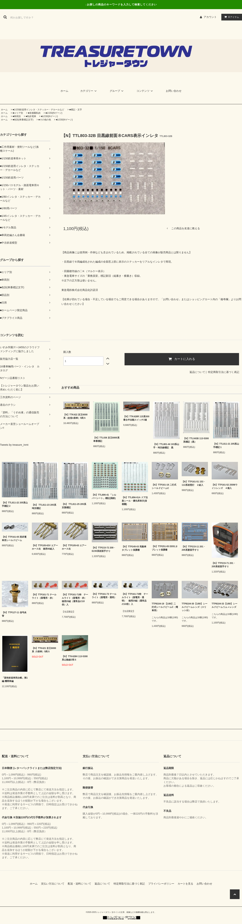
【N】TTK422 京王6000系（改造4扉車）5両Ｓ (75, 416)
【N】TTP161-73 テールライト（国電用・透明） (104, 596)
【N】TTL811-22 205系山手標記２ (15, 504)
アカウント (210, 16)
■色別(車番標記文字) (23, 119)
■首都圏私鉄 (34, 113)
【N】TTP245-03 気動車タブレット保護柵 (134, 548)
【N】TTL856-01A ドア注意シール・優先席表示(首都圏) (135, 500)
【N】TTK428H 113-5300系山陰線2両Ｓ (75, 658)
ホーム (64, 90)
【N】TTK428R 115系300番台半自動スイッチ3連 (136, 418)
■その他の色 (44, 119)
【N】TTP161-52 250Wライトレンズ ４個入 (225, 486)
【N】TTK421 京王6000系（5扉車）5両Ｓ (44, 650)
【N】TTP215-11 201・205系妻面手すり (194, 548)
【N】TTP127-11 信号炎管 (14, 614)
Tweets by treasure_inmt (14, 444)
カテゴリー (89, 90)
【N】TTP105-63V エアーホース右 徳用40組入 (45, 547)
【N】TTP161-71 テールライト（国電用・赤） (44, 596)
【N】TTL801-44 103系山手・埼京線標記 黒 (166, 446)
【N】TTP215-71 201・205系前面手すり (223, 565)
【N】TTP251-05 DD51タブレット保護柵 (165, 548)
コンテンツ (145, 90)
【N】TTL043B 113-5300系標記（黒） (196, 440)
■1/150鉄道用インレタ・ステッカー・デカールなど (38, 109)
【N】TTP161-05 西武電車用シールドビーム (14, 539)
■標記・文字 (75, 109)
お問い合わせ (174, 90)
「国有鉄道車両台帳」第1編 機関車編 (15, 679)
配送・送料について (81, 883)
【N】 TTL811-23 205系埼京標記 (44, 507)
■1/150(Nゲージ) (54, 113)
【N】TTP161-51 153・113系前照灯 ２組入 (194, 483)
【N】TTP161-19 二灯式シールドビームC (164, 486)
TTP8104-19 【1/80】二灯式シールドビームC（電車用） (165, 607)
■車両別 (17, 116)
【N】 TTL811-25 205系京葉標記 (74, 506)
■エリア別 (18, 113)
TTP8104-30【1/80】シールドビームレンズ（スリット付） (194, 607)
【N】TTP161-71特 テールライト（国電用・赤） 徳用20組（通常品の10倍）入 (75, 599)
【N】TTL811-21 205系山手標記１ (226, 446)
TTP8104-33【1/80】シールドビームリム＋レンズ (224, 605)
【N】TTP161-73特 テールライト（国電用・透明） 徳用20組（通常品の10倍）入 (135, 599)
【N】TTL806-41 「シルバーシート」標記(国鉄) (104, 496)
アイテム (231, 16)
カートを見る (187, 883)
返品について (197, 372)
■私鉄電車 (31, 116)
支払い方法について (54, 883)
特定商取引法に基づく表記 (223, 372)
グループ (117, 90)
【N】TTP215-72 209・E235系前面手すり (104, 549)
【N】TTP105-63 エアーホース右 (74, 547)
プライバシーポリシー (162, 883)
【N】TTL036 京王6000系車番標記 (106, 439)
